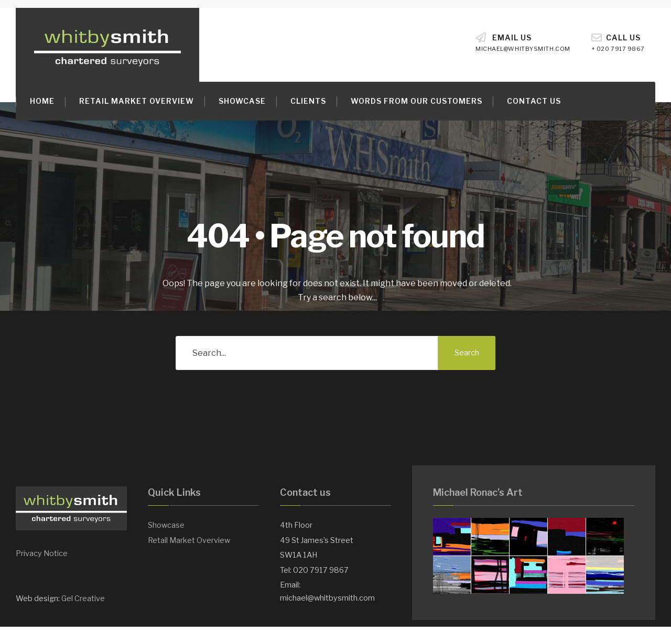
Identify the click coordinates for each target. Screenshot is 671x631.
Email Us (522, 42)
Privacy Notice (42, 553)
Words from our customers (416, 100)
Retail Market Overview (136, 100)
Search (466, 352)
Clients (308, 100)
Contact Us (534, 100)
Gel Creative (83, 598)
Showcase (242, 100)
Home (42, 100)
